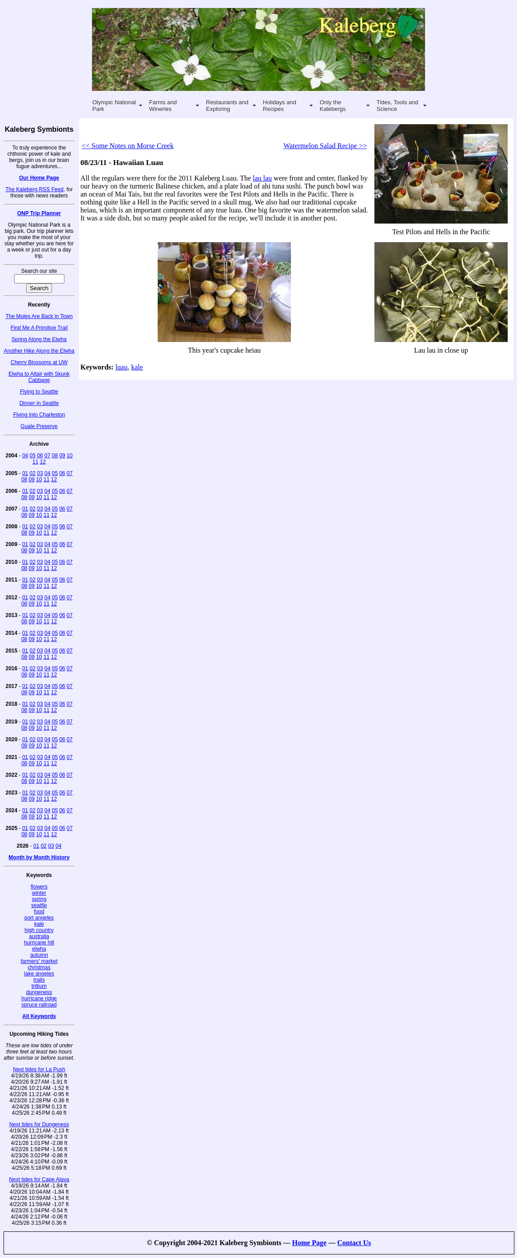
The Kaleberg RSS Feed (34, 189)
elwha (39, 949)
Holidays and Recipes (279, 105)
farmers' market (39, 961)
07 (47, 455)
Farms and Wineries (163, 105)
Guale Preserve (38, 426)
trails (38, 980)
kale (39, 924)
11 (35, 462)
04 (25, 455)
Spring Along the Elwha (39, 339)
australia (39, 936)
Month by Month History (38, 857)
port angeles (39, 918)
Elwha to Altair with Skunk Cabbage (38, 377)
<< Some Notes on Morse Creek (128, 145)
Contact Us (354, 1242)
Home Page (309, 1242)
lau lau (262, 178)
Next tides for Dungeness (39, 1124)
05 (33, 455)
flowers (39, 887)
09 (62, 455)
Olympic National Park (114, 105)
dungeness (39, 992)
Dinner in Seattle (39, 403)
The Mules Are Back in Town (38, 316)
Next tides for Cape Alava (39, 1179)
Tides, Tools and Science (397, 105)
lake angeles (39, 974)
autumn (39, 955)
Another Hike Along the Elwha (39, 351)
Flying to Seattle (39, 392)
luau (121, 367)
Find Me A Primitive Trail (39, 328)
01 (25, 473)
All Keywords (39, 1016)
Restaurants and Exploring (227, 105)
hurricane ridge (39, 998)
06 (40, 455)
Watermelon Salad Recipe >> (325, 145)
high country (38, 930)
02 (33, 473)
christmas (39, 967)
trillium (39, 986)
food (39, 911)
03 (40, 473)
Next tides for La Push (39, 1069)
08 (55, 455)
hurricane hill (39, 943)
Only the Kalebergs (333, 105)
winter (39, 893)
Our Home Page (39, 178)
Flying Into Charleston (39, 415)
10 (69, 455)
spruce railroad (38, 1005)
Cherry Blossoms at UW (39, 362)
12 (43, 462)
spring (39, 899)
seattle (39, 905)
